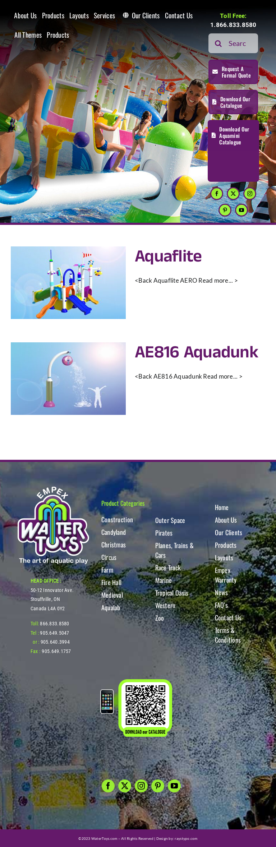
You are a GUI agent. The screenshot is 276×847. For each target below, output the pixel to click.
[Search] (218, 43)
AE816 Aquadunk (196, 353)
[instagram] (249, 193)
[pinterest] (224, 210)
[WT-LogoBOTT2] (53, 488)
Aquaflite (168, 257)
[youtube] (241, 210)
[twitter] (233, 193)
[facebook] (216, 193)
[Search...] (233, 43)
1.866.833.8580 (233, 24)
